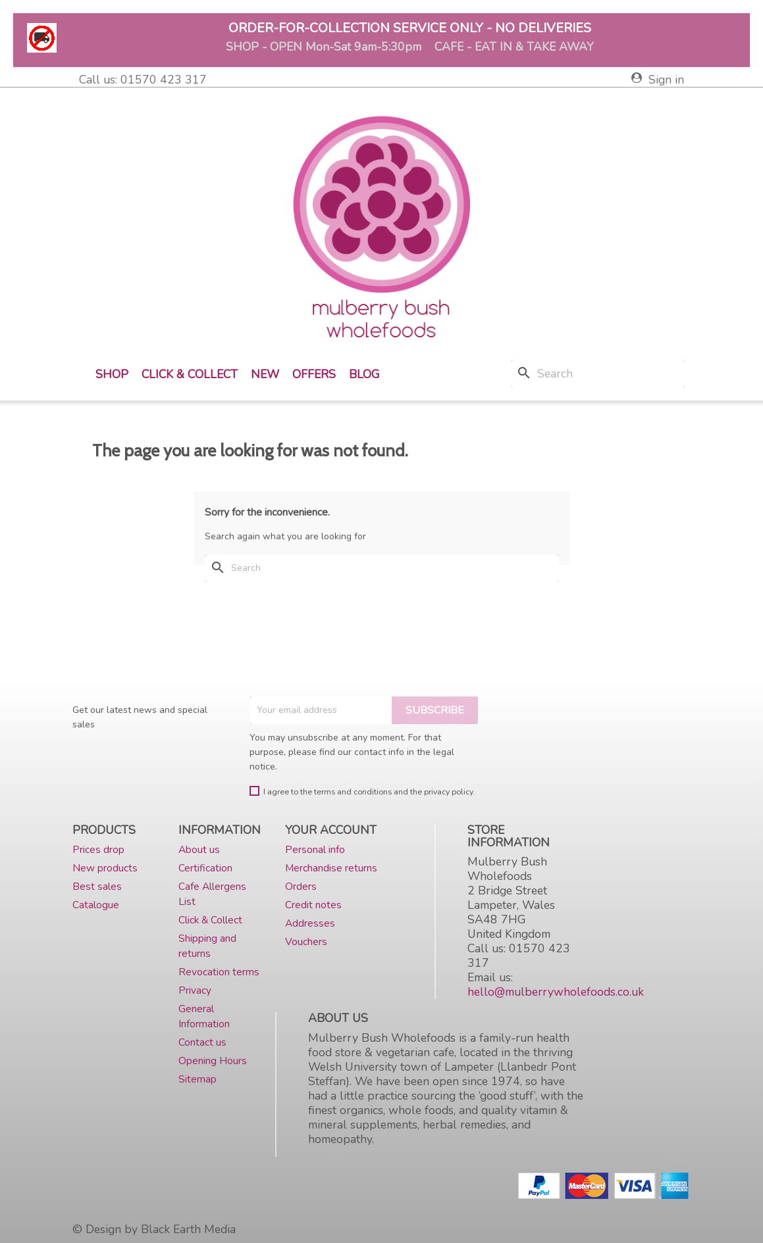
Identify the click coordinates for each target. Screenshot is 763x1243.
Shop (111, 374)
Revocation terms (218, 972)
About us (199, 849)
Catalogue (95, 905)
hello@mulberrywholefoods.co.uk (555, 992)
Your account (331, 830)
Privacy (194, 990)
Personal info (315, 849)
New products (105, 868)
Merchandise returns (331, 868)
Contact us (202, 1042)
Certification (205, 868)
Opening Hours (212, 1060)
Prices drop (98, 849)
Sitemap (197, 1079)
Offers (314, 374)
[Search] (598, 373)
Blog (364, 374)
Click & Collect (190, 374)
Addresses (310, 923)
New (265, 374)
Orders (301, 886)
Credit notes (313, 905)
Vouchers (306, 941)
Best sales (97, 886)
